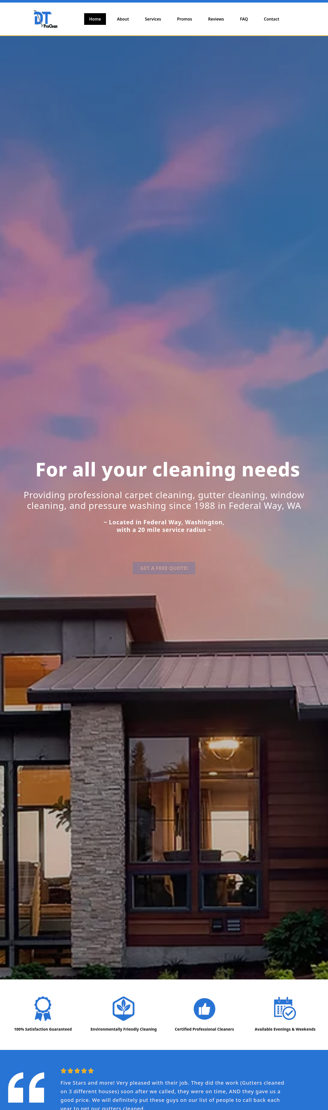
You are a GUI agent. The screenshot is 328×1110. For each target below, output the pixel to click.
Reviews (216, 19)
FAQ (244, 19)
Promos (184, 19)
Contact (271, 19)
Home (95, 19)
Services (153, 19)
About (123, 19)
